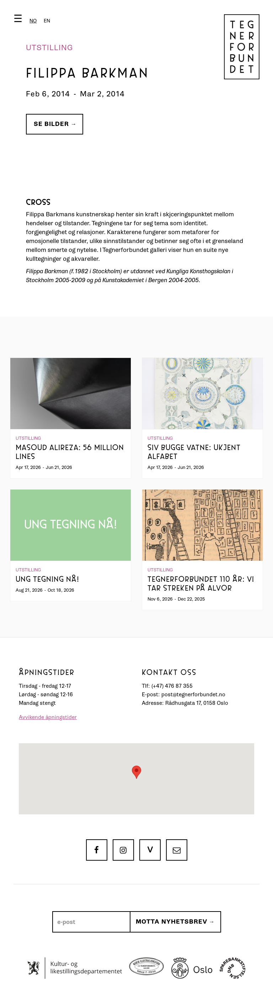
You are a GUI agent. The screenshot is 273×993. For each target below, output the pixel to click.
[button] (34, 20)
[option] (47, 21)
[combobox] (33, 21)
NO (33, 21)
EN (47, 21)
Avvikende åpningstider (48, 717)
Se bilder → (55, 124)
